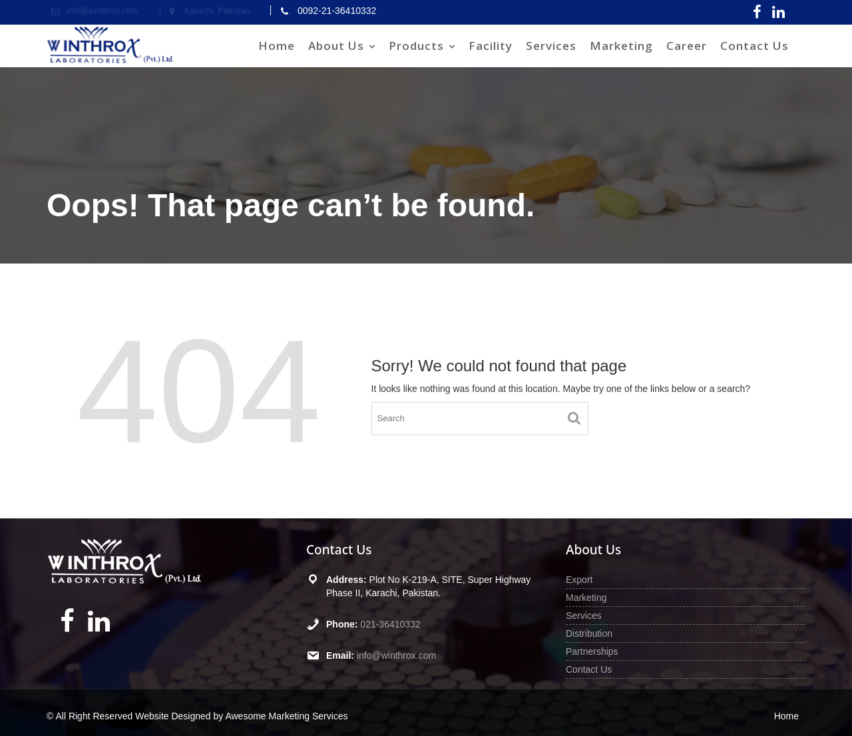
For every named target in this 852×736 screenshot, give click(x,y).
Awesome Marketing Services (286, 716)
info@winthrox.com (396, 655)
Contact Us (754, 45)
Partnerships (592, 651)
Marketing (621, 45)
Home (276, 45)
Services (551, 45)
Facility (491, 45)
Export (579, 579)
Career (686, 45)
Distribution (589, 633)
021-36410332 (390, 624)
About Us (336, 45)
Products (416, 45)
